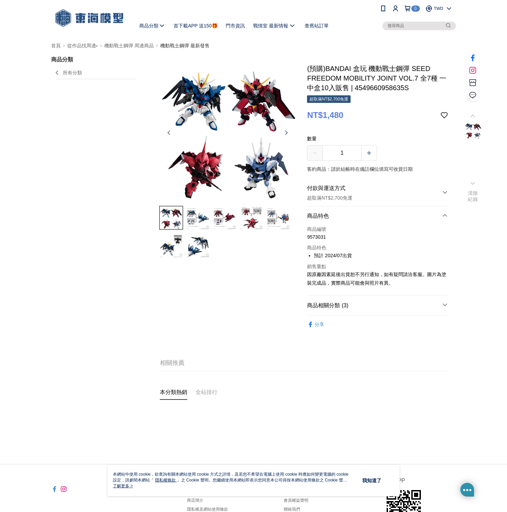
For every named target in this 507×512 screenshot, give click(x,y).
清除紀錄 (473, 196)
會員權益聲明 (296, 500)
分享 (315, 324)
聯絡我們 (292, 509)
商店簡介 (195, 500)
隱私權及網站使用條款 (207, 509)
